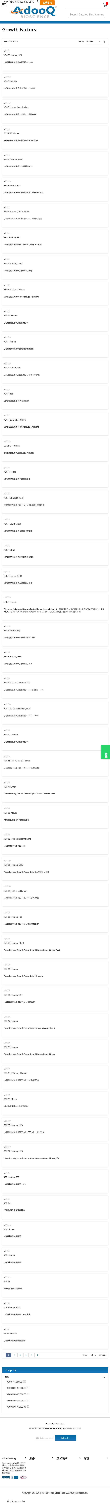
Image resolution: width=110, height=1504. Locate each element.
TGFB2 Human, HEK (13, 1151)
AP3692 (7, 1069)
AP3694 (7, 1017)
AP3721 (7, 311)
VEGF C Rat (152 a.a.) (14, 497)
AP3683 (7, 1303)
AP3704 (7, 756)
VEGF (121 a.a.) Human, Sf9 (17, 682)
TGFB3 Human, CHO (13, 864)
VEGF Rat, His (10, 81)
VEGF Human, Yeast (13, 263)
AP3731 (7, 51)
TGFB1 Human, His (13, 916)
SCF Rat (7, 1203)
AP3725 (7, 207)
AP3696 (7, 964)
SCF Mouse (9, 1229)
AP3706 (7, 704)
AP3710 (7, 598)
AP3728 (7, 129)
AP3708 (7, 652)
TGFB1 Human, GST (13, 994)
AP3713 (7, 519)
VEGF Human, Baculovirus (16, 107)
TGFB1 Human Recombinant (17, 838)
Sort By (81, 42)
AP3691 (7, 1095)
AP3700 (7, 860)
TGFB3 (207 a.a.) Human (15, 1073)
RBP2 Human (10, 1333)
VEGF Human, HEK (13, 656)
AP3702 (7, 808)
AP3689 (7, 1147)
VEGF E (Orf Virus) (12, 523)
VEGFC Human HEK (13, 159)
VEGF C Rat (9, 549)
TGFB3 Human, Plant (14, 942)
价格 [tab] (7, 1376)
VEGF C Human (11, 315)
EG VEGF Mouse (11, 133)
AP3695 (7, 991)
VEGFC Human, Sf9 (13, 55)
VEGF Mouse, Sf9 (12, 630)
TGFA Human (10, 786)
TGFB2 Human (11, 1021)
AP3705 (7, 730)
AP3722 (7, 285)
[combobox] (86, 14)
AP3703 (7, 782)
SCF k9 (7, 1281)
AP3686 (7, 1225)
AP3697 (7, 938)
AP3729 (7, 103)
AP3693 (7, 1043)
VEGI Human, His (12, 237)
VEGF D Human (11, 734)
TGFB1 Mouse (10, 812)
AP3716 (7, 441)
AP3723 (7, 259)
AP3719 (7, 363)
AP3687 (7, 1199)
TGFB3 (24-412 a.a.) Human (17, 760)
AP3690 (7, 1121)
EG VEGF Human (12, 445)
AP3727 (7, 155)
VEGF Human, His (12, 367)
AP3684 (7, 1277)
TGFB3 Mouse (10, 1099)
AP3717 (7, 415)
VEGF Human (10, 602)
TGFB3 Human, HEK (13, 1125)
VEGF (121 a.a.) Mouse (14, 289)
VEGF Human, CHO (13, 575)
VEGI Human (10, 341)
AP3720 (7, 337)
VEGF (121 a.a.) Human (15, 419)
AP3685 (7, 1251)
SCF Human (9, 1255)
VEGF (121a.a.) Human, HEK (17, 708)
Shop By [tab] (10, 1370)
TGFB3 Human (11, 1047)
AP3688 (7, 1173)
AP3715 (7, 467)
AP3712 (7, 546)
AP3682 (7, 1329)
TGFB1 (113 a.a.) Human (15, 890)
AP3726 (7, 181)
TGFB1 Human (11, 969)
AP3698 (7, 912)
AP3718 (7, 389)
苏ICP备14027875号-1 (16, 1501)
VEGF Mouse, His (12, 185)
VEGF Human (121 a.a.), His (17, 211)
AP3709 (7, 626)
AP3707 (7, 678)
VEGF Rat (8, 393)
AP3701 (7, 834)
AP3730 (7, 77)
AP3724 (7, 233)
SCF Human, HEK (12, 1307)
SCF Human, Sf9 (11, 1177)
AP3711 (7, 571)
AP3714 (7, 493)
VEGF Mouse (10, 471)
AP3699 (7, 886)
